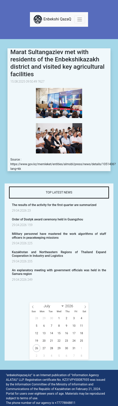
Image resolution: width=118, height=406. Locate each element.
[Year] (70, 306)
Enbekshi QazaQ (52, 19)
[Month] (53, 306)
